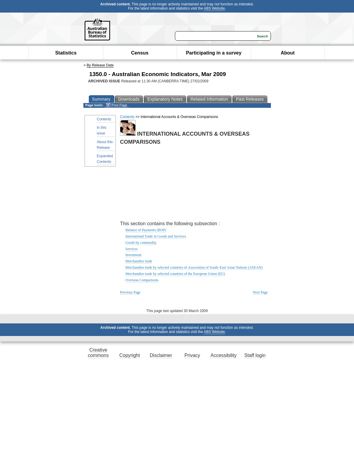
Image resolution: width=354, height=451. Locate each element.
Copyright (129, 355)
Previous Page (130, 292)
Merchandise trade (138, 261)
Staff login (255, 355)
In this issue (101, 130)
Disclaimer (161, 355)
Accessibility (224, 355)
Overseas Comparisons (141, 280)
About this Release (105, 145)
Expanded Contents (105, 159)
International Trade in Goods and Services (155, 236)
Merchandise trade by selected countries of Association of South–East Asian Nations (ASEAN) (193, 267)
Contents (104, 119)
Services (131, 249)
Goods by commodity (141, 242)
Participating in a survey (214, 52)
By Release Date (100, 65)
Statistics (65, 52)
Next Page (260, 292)
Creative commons (98, 352)
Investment (133, 255)
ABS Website (214, 8)
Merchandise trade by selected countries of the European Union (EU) (175, 274)
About (288, 52)
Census (139, 52)
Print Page (116, 105)
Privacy (192, 355)
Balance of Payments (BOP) (145, 230)
